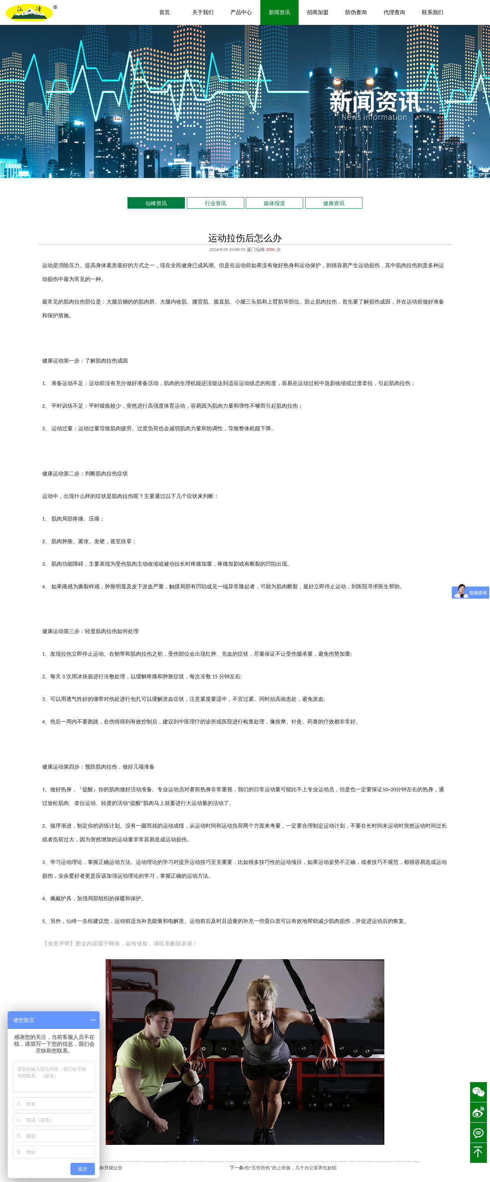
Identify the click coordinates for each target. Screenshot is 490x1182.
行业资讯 (215, 203)
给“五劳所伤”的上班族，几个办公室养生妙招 (290, 1168)
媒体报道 (274, 203)
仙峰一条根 (79, 921)
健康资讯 (334, 203)
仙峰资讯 (156, 203)
